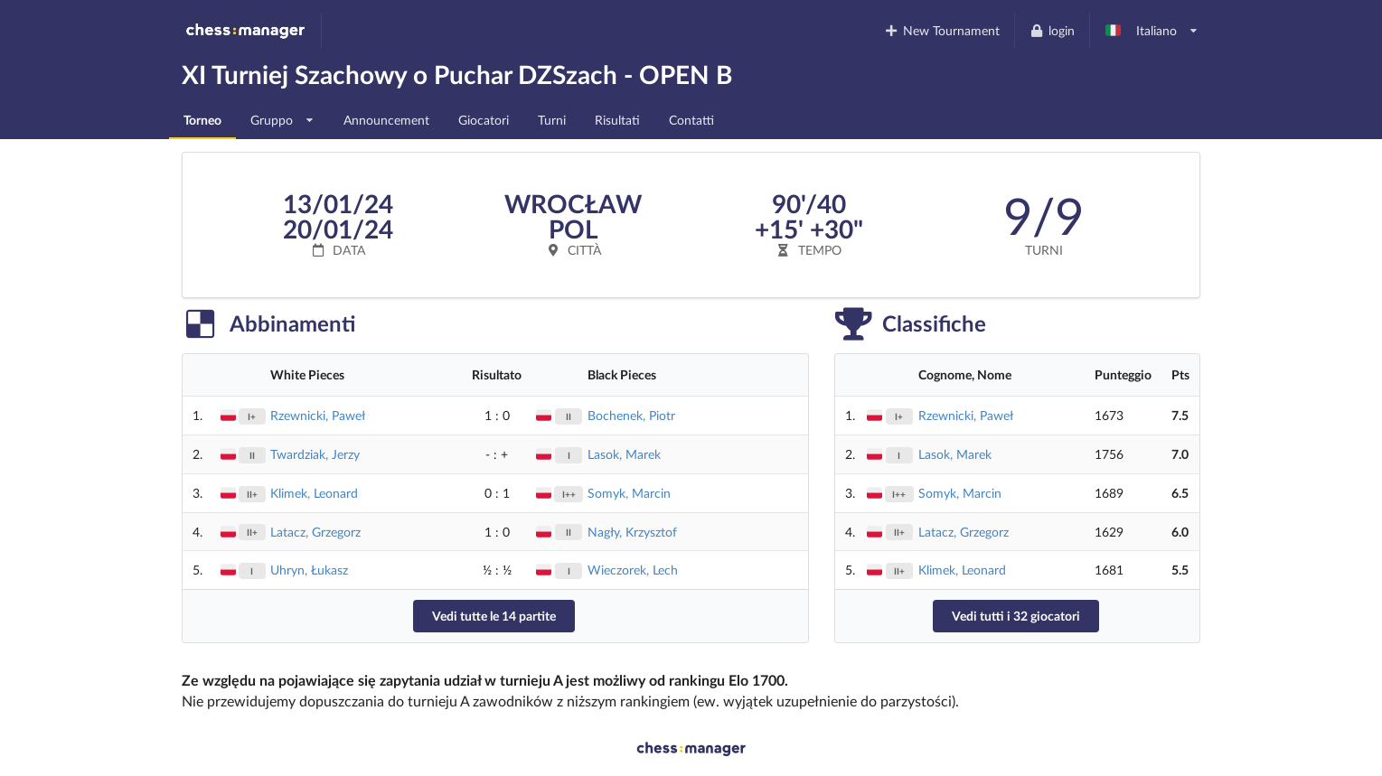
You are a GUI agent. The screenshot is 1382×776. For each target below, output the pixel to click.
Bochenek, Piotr (631, 415)
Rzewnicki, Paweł (317, 415)
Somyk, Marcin (629, 492)
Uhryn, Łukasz (309, 569)
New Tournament (942, 30)
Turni (552, 119)
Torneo (202, 119)
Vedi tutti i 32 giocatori (1016, 615)
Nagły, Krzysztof (632, 531)
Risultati (617, 119)
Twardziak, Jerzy (315, 454)
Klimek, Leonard (314, 492)
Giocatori (483, 119)
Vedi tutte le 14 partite (494, 615)
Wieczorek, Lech (633, 569)
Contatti (691, 119)
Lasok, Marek (624, 454)
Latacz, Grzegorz (315, 531)
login (1052, 30)
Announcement (386, 119)
